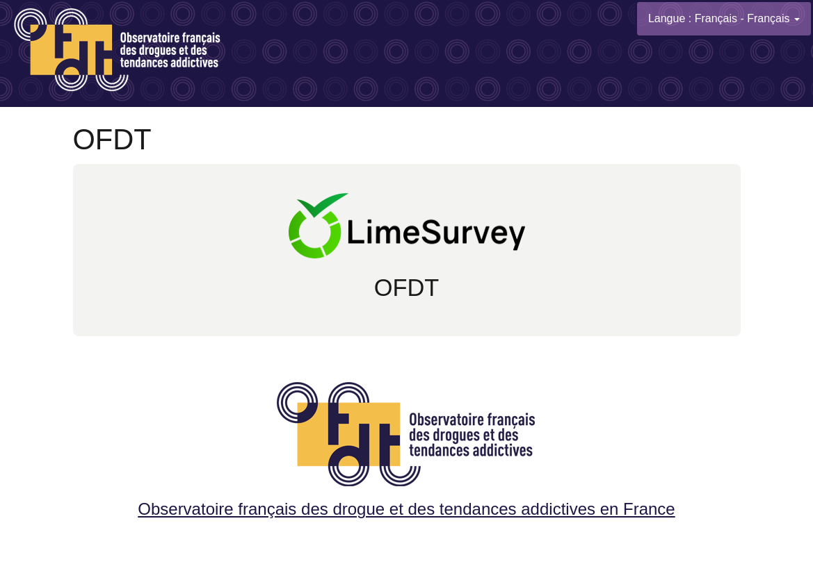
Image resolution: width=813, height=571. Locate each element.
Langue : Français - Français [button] (724, 18)
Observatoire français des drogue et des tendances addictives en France (406, 445)
